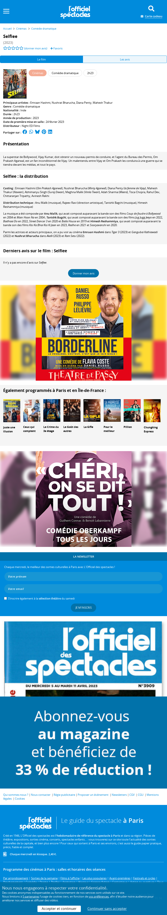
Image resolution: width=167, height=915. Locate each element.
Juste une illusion (9, 429)
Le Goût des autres (70, 429)
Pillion (128, 427)
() (39, 188)
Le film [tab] (41, 59)
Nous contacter (40, 795)
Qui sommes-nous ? (15, 795)
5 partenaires (31, 896)
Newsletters (119, 795)
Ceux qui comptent (29, 429)
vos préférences (99, 896)
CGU (140, 795)
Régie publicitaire (64, 795)
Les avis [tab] (125, 59)
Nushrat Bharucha (63, 103)
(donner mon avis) (35, 48)
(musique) (48, 203)
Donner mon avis (83, 273)
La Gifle (88, 427)
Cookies (20, 798)
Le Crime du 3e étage (51, 429)
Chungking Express (151, 429)
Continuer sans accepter (107, 908)
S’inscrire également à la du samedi (41, 598)
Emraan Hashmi (40, 103)
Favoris (56, 48)
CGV (132, 795)
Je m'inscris (84, 608)
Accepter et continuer (59, 908)
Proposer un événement (93, 795)
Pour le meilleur (109, 429)
